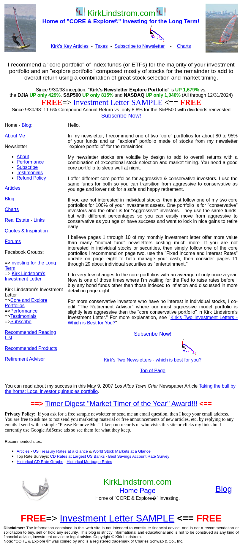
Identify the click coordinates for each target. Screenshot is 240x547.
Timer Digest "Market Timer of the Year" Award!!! (121, 403)
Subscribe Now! (152, 334)
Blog (26, 125)
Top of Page (152, 370)
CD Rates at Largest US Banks (77, 456)
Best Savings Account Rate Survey (138, 456)
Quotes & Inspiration (26, 230)
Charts (184, 46)
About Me (15, 135)
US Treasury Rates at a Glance (60, 451)
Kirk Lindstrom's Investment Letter (25, 276)
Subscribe (27, 167)
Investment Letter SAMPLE (118, 102)
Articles (12, 188)
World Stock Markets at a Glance (122, 451)
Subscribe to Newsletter (140, 46)
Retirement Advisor (25, 359)
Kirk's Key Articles (70, 46)
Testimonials (30, 172)
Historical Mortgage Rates (89, 461)
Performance (30, 161)
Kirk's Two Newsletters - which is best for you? (152, 359)
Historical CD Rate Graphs (40, 461)
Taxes (101, 46)
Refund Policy (31, 177)
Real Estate (17, 220)
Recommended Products (31, 348)
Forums (13, 241)
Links (39, 220)
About (23, 156)
